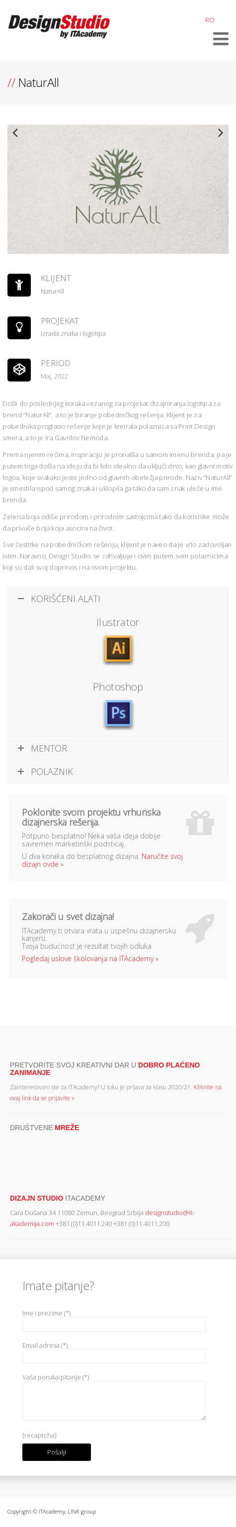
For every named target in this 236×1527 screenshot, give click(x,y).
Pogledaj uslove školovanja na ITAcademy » (90, 958)
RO (210, 19)
